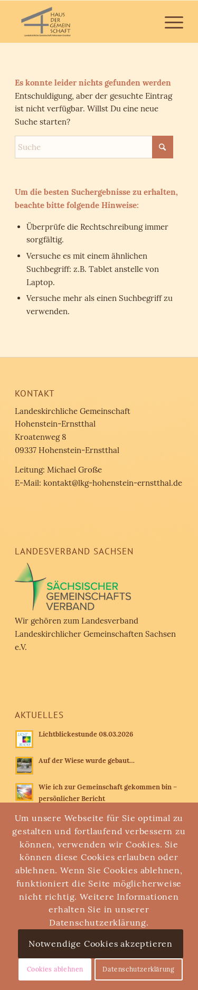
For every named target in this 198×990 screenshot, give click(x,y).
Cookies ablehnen (55, 969)
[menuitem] (168, 22)
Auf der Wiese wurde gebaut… (87, 760)
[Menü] (168, 22)
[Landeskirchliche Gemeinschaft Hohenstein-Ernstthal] (82, 22)
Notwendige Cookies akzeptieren (101, 943)
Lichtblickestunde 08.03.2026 (86, 734)
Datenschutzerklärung (138, 969)
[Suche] (94, 147)
